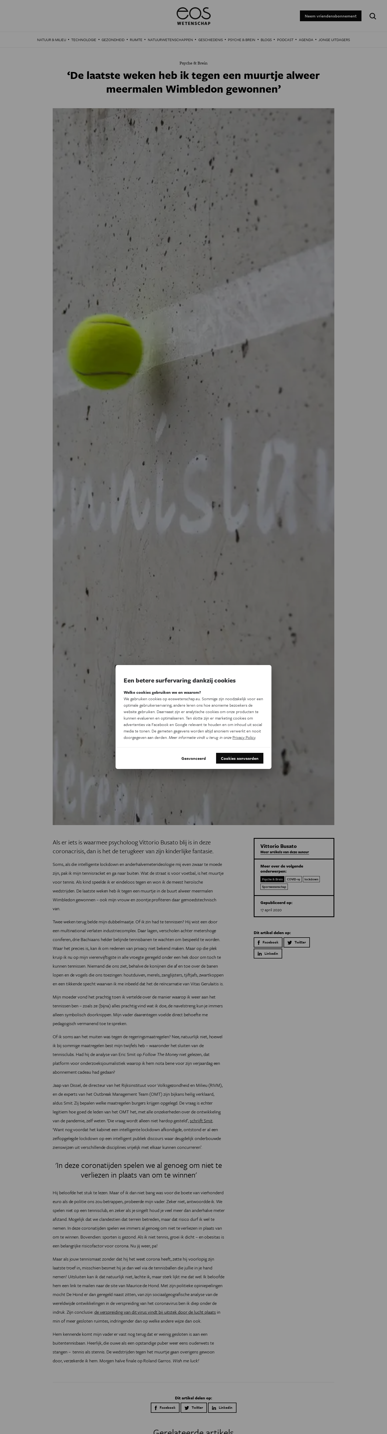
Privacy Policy (243, 737)
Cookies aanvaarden (240, 758)
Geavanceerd (193, 758)
